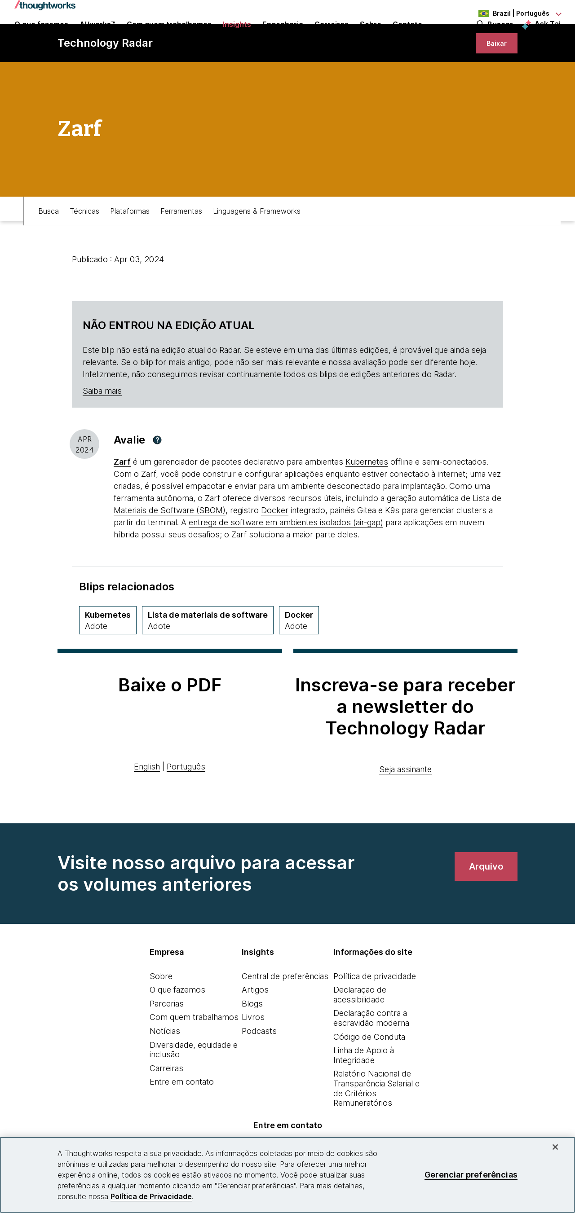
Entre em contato (182, 1116)
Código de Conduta (369, 1071)
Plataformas (130, 240)
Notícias (165, 1065)
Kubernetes (366, 496)
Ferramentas (181, 240)
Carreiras (166, 1102)
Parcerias (167, 1037)
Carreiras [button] (331, 36)
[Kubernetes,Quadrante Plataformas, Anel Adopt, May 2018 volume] (108, 654)
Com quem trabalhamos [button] (169, 36)
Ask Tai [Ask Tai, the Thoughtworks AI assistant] (548, 36)
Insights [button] (237, 36)
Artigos (255, 1023)
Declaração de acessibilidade (359, 1028)
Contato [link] (407, 36)
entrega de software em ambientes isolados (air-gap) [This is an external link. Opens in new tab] (286, 556)
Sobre (161, 1010)
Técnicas (84, 240)
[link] (495, 73)
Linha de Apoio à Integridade (363, 1089)
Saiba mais (102, 425)
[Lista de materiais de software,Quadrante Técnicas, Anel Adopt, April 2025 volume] (207, 654)
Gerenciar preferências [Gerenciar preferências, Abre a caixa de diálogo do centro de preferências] (471, 1174)
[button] (157, 474)
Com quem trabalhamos (194, 1051)
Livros (253, 1051)
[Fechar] (555, 1147)
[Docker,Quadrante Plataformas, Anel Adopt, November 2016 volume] (298, 654)
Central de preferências (285, 1010)
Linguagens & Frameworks (257, 240)
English (147, 800)
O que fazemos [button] (41, 36)
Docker (274, 544)
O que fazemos (177, 1023)
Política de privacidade (374, 1010)
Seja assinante (405, 803)
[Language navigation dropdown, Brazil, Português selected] (511, 13)
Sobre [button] (370, 36)
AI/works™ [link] (97, 36)
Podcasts (259, 1065)
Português (186, 800)
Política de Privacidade (151, 1196)
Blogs (252, 1037)
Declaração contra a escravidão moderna (371, 1052)
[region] (287, 1175)
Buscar (500, 36)
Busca (48, 240)
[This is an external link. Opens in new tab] (122, 496)
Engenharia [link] (282, 36)
